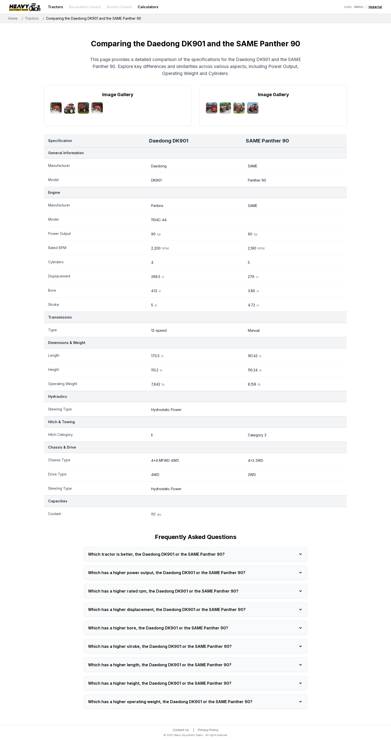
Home (13, 18)
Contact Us (181, 730)
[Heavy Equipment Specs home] (25, 7)
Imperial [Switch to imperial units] (375, 7)
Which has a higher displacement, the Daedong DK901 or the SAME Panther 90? (195, 609)
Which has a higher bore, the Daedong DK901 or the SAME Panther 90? (195, 627)
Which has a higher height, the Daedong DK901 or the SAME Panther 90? (195, 683)
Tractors (55, 7)
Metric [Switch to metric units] (359, 7)
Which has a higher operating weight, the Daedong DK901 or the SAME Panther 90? (195, 701)
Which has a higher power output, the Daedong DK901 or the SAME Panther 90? (195, 572)
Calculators (148, 7)
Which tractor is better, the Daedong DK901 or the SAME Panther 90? (195, 554)
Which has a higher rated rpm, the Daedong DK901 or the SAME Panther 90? (195, 591)
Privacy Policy (208, 730)
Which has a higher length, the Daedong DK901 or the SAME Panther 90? (195, 664)
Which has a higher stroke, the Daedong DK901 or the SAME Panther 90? (195, 646)
